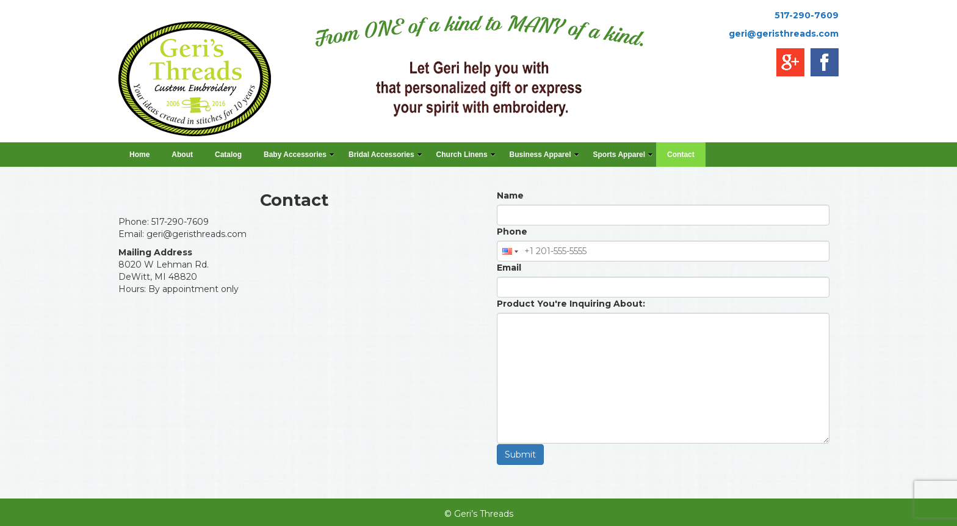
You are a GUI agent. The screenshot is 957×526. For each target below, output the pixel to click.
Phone (512, 231)
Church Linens (466, 154)
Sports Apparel (623, 154)
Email (509, 267)
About (182, 154)
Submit (520, 454)
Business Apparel (544, 154)
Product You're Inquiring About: (571, 303)
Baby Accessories (299, 154)
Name (510, 195)
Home (139, 154)
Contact (681, 154)
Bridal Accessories (385, 154)
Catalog (228, 154)
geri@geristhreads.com (784, 33)
